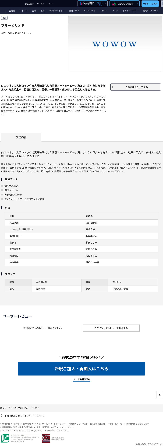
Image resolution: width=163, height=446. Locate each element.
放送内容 (21, 137)
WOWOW (11, 3)
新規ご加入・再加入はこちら (81, 369)
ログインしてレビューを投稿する (111, 328)
